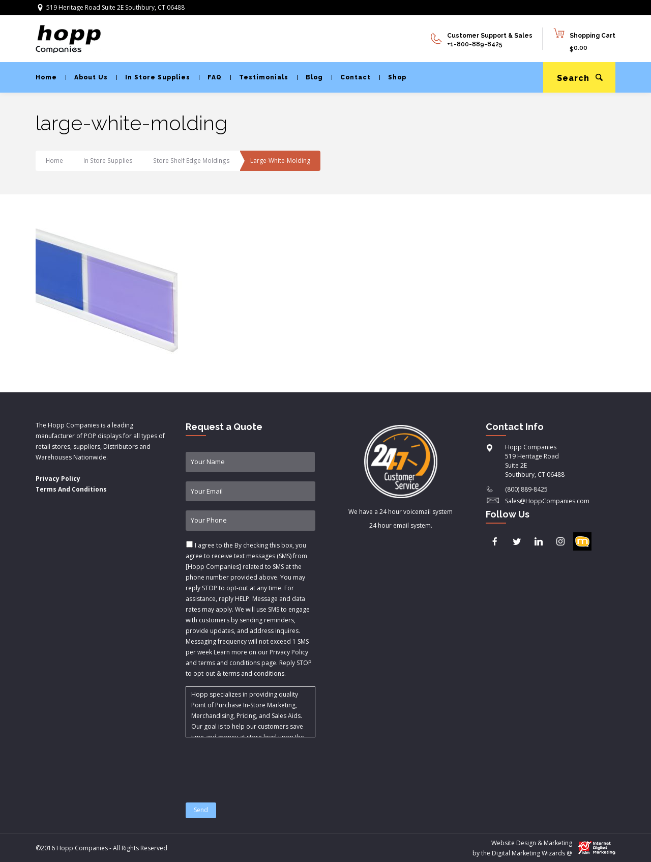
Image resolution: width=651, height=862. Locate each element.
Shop (392, 77)
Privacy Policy (58, 478)
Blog (310, 77)
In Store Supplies (153, 77)
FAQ (210, 77)
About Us (87, 77)
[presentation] (263, 764)
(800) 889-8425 (526, 489)
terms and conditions (253, 673)
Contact (351, 77)
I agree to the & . (249, 609)
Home (46, 77)
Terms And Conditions (71, 489)
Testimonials (259, 77)
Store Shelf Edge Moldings (189, 160)
